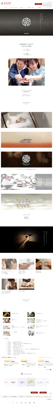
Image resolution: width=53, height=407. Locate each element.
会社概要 (5, 396)
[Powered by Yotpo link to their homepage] (48, 369)
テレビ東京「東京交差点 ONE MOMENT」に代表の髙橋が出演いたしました (24, 353)
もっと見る (14, 357)
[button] (49, 357)
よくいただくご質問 (48, 7)
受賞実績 (21, 396)
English (49, 399)
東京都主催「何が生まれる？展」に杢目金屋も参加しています (22, 343)
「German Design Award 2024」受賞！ (19, 351)
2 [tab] (24, 83)
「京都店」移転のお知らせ (17, 347)
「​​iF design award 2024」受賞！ (18, 350)
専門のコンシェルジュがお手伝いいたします (22, 272)
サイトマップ (46, 396)
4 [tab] (28, 33)
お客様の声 (30, 7)
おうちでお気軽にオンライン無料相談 (7, 272)
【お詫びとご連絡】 (16, 354)
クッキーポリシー (37, 396)
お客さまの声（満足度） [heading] (6, 357)
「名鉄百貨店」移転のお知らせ (17, 344)
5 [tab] (28, 83)
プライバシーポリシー (29, 396)
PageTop (50, 393)
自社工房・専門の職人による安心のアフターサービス (7, 292)
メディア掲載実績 (13, 396)
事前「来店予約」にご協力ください (18, 346)
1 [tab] (24, 33)
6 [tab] (29, 83)
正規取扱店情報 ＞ (26, 218)
